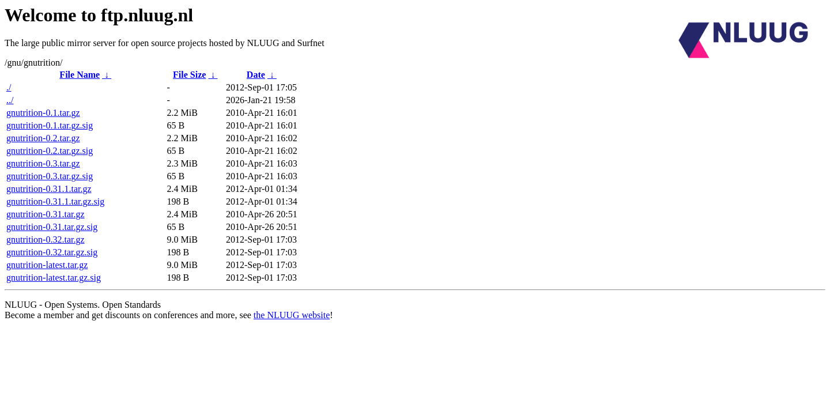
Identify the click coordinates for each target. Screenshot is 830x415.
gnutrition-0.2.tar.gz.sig (49, 151)
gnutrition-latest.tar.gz (47, 265)
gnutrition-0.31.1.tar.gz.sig (55, 201)
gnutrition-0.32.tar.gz (45, 239)
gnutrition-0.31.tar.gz (45, 214)
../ (9, 100)
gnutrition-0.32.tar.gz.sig (51, 252)
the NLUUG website (292, 315)
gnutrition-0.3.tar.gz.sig (49, 176)
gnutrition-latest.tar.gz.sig (53, 277)
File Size (189, 75)
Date (256, 75)
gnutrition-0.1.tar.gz (43, 113)
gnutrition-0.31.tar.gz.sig (51, 227)
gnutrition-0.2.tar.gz (43, 138)
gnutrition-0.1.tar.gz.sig (49, 125)
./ (8, 87)
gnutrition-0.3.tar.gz (43, 163)
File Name (79, 75)
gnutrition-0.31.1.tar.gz (49, 189)
